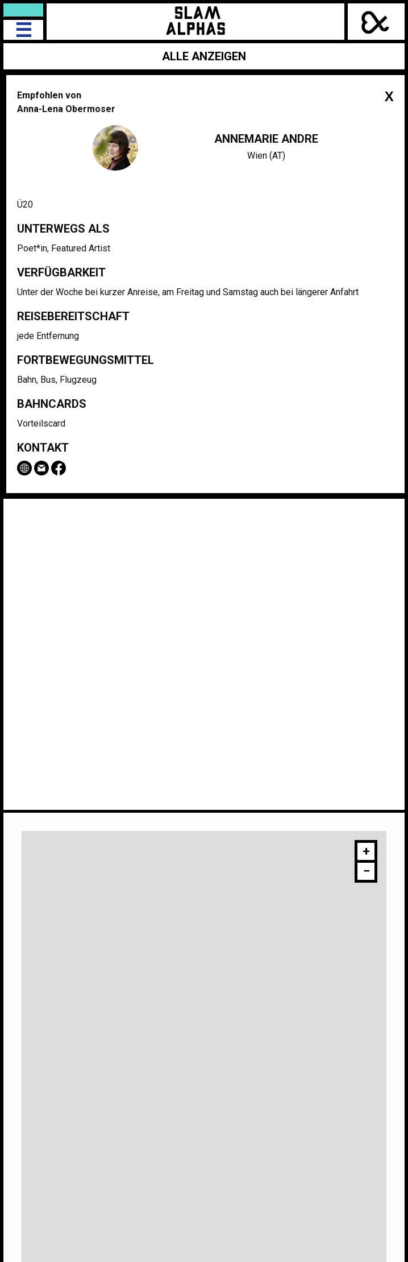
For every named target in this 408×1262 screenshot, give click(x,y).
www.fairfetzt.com (24, 468)
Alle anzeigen (204, 56)
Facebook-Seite (58, 468)
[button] (365, 853)
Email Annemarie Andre (41, 468)
